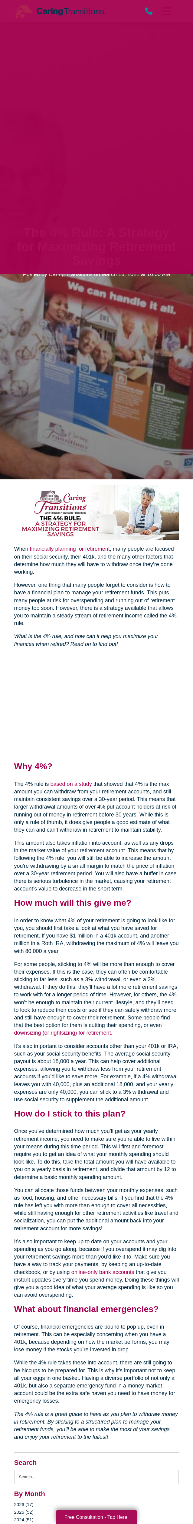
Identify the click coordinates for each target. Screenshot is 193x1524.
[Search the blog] (96, 1477)
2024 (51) (24, 1519)
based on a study (71, 784)
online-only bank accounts (102, 1272)
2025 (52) (24, 1512)
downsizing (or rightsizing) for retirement (62, 1033)
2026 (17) (24, 1504)
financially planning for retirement (70, 549)
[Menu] (166, 11)
